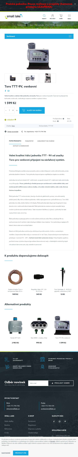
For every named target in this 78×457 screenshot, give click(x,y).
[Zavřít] (75, 4)
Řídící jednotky (39, 25)
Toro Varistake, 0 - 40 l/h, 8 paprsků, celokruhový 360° (62, 290)
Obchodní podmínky (35, 436)
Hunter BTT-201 (15, 338)
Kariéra (7, 425)
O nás (7, 433)
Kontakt (7, 436)
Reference (8, 429)
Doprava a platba (34, 429)
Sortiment (39, 36)
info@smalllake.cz (13, 409)
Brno (8, 403)
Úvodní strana (21, 25)
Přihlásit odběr (62, 383)
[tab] (15, 141)
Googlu (52, 441)
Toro (13, 126)
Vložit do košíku (34, 110)
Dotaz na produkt (12, 131)
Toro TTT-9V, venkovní (62, 338)
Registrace (32, 425)
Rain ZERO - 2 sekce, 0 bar (39, 338)
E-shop (30, 25)
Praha (43, 403)
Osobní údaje (33, 433)
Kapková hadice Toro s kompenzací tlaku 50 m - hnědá (15, 291)
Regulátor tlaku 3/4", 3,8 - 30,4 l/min (39, 290)
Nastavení (6, 453)
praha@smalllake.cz (48, 409)
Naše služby (9, 421)
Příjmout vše (20, 453)
